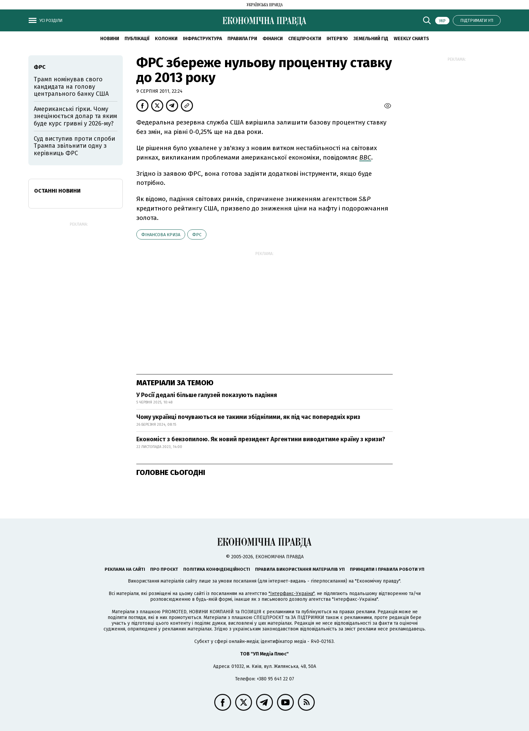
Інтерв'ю (337, 38)
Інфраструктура (202, 38)
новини (109, 38)
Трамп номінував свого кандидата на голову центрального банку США (71, 86)
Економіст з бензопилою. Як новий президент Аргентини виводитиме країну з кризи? (260, 439)
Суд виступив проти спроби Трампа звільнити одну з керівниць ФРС (74, 146)
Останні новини (57, 191)
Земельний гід (370, 38)
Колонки (166, 38)
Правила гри (242, 38)
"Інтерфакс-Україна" (291, 593)
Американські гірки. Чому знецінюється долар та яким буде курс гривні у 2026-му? (75, 116)
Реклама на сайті (125, 569)
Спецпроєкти (304, 38)
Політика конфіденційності (216, 569)
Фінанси (272, 38)
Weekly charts (411, 38)
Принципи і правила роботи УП (387, 569)
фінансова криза (160, 234)
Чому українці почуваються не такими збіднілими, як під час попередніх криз (248, 417)
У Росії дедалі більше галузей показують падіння (206, 395)
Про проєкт (164, 569)
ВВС (365, 157)
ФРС (196, 234)
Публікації (136, 38)
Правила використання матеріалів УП (300, 569)
